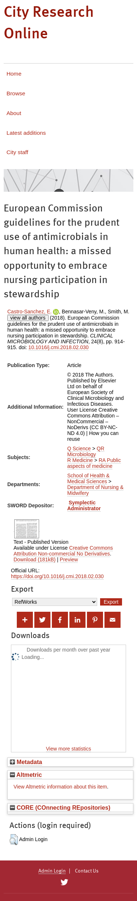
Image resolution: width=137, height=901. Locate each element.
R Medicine (80, 460)
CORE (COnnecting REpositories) (60, 807)
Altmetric (26, 774)
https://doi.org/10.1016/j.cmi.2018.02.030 (57, 576)
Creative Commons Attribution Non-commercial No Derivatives (63, 551)
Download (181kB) (35, 559)
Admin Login (52, 871)
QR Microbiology (85, 451)
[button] (13, 839)
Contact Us (87, 871)
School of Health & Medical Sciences (88, 478)
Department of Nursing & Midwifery (95, 490)
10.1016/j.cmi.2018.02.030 (58, 347)
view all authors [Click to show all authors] (28, 318)
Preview (69, 559)
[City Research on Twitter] (64, 882)
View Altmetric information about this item (60, 787)
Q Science (79, 448)
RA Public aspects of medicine (94, 463)
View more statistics (68, 749)
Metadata (26, 762)
